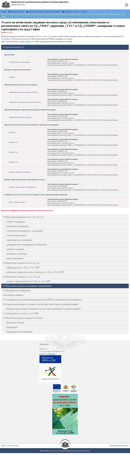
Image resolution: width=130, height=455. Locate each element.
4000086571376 (62, 151)
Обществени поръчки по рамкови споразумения (28, 286)
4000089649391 (62, 101)
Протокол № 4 (13, 162)
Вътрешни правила (14, 295)
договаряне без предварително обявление (27, 244)
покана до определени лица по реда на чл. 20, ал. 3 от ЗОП (35, 272)
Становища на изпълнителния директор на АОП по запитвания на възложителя (43, 299)
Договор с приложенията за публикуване (22, 187)
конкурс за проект (15, 249)
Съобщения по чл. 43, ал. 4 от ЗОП (22, 313)
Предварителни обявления (17, 290)
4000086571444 (62, 171)
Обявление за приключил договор (20, 117)
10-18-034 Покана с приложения (19, 62)
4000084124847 (62, 131)
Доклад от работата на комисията (20, 172)
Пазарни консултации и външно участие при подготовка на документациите (42, 304)
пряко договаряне (15, 258)
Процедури (12, 327)
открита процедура (16, 221)
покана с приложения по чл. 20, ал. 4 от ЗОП (28, 281)
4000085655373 (62, 201)
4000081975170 (62, 61)
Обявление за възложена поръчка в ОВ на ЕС (23, 92)
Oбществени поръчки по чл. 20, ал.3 (22, 263)
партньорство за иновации (19, 240)
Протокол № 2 (13, 142)
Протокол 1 (12, 132)
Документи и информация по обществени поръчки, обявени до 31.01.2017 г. (27, 210)
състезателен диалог (16, 235)
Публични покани (15, 322)
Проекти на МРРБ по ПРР (49, 359)
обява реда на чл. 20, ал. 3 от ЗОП (23, 267)
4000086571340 (62, 141)
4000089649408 (62, 186)
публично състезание (17, 253)
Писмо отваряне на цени (17, 202)
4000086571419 (62, 161)
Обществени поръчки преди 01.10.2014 (24, 318)
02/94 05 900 (51, 354)
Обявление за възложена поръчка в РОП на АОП (25, 102)
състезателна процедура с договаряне (25, 231)
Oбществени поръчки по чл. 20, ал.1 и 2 (24, 217)
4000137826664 (62, 116)
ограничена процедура (18, 226)
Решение (12, 77)
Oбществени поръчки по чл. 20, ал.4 (22, 276)
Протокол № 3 (13, 152)
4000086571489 (62, 76)
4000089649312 (62, 91)
